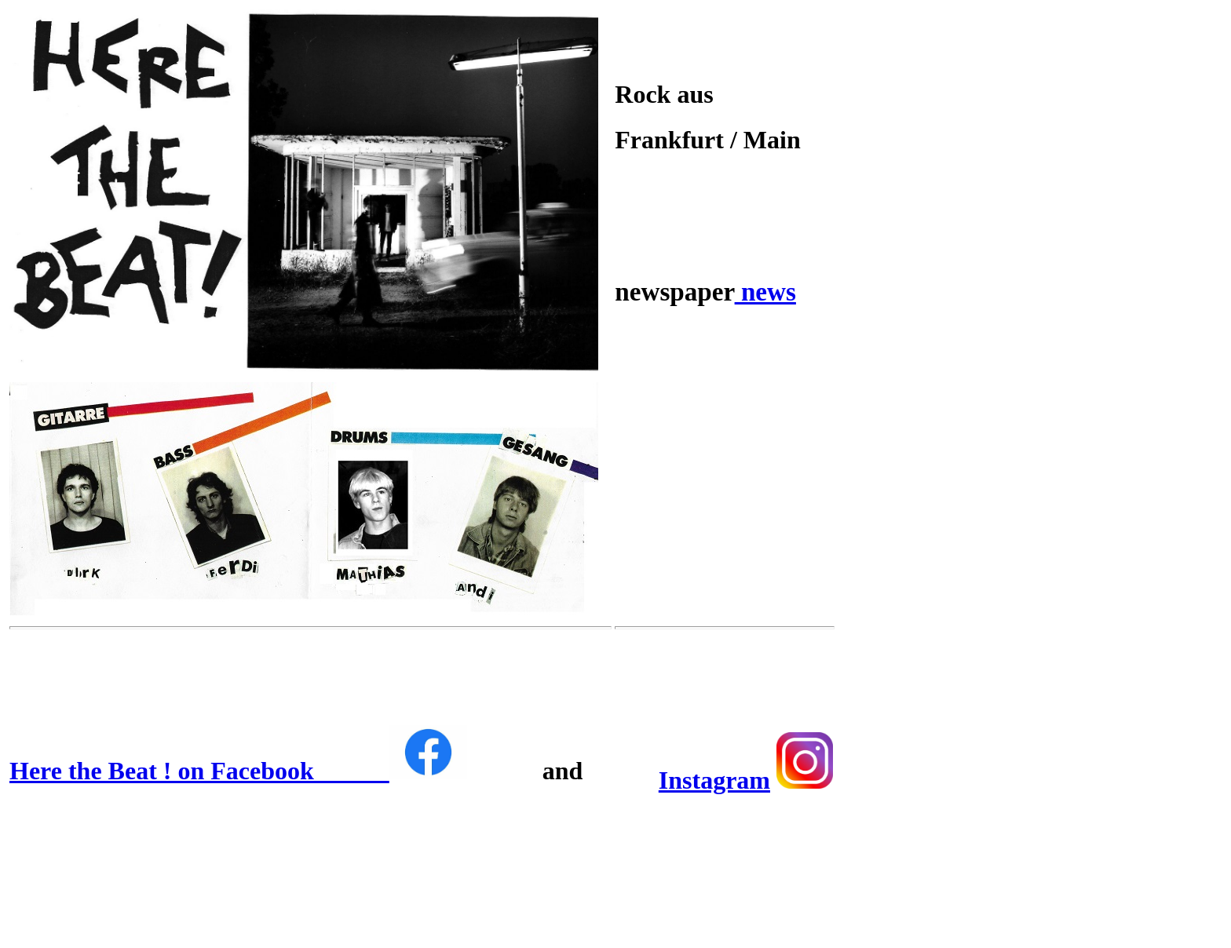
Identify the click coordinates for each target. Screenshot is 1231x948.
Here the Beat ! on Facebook (238, 771)
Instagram (714, 780)
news (765, 291)
